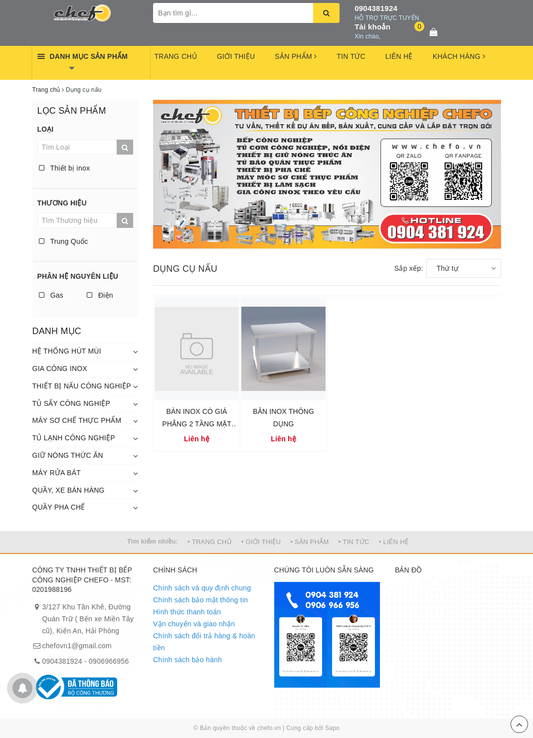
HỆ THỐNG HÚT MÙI (66, 351)
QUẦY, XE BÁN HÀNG (68, 490)
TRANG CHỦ (176, 56)
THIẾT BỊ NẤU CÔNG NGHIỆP (81, 386)
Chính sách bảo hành (187, 660)
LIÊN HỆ (399, 56)
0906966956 (109, 661)
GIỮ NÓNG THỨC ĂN (67, 455)
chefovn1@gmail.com (77, 646)
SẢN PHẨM (296, 56)
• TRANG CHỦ (209, 542)
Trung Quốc (63, 241)
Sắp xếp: (408, 268)
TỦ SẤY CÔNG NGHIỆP (71, 403)
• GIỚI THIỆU (261, 542)
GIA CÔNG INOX (60, 368)
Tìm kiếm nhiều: (152, 541)
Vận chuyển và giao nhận (194, 624)
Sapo (332, 728)
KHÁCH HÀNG (459, 56)
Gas (51, 295)
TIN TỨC (351, 56)
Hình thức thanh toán (187, 612)
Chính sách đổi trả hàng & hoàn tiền (204, 642)
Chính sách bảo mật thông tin (200, 600)
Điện (100, 295)
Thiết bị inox (64, 168)
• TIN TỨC (354, 542)
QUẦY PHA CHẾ (58, 507)
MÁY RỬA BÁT (56, 473)
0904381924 (376, 8)
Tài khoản (372, 26)
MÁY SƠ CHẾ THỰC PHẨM (77, 420)
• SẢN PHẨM (309, 542)
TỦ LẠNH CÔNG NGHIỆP (73, 438)
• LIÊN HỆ (393, 542)
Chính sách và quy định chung (202, 588)
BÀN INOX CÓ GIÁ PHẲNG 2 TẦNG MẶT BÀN (196, 423)
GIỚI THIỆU (236, 56)
